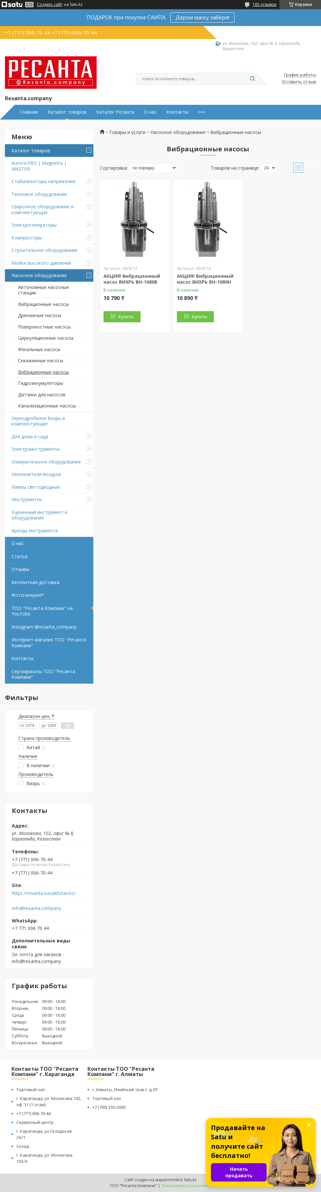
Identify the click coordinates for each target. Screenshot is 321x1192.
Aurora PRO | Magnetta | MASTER (38, 166)
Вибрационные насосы (43, 304)
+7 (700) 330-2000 (108, 1107)
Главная (29, 112)
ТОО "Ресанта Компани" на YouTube (42, 611)
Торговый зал (30, 1089)
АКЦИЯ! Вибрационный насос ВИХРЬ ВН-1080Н (205, 279)
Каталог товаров (67, 112)
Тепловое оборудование (39, 194)
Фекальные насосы (39, 349)
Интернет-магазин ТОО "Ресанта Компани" (48, 642)
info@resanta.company (36, 908)
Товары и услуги (127, 132)
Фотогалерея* (27, 595)
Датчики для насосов (42, 394)
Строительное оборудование (44, 250)
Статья (19, 556)
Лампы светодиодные (35, 487)
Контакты (177, 112)
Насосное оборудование (39, 275)
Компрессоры (26, 238)
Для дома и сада (29, 436)
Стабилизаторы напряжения (43, 181)
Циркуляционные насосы (45, 338)
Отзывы (20, 569)
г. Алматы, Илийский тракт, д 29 (124, 1089)
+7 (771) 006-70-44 (33, 1113)
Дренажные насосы (39, 315)
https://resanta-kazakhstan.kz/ (44, 893)
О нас (150, 112)
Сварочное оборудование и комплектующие (42, 209)
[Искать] (252, 79)
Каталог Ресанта (115, 112)
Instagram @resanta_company (43, 627)
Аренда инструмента (34, 530)
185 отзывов (264, 4)
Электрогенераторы (34, 225)
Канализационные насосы (47, 406)
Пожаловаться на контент (186, 1185)
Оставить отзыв (299, 82)
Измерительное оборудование (46, 462)
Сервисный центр (35, 1122)
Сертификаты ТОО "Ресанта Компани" (43, 674)
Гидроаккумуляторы (40, 383)
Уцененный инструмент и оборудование (39, 515)
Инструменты (26, 499)
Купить (126, 316)
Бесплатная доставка (35, 582)
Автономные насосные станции (43, 290)
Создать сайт (49, 4)
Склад (22, 1146)
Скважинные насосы (40, 360)
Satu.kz (190, 1180)
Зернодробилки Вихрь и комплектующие (38, 421)
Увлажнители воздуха (36, 474)
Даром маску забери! (202, 17)
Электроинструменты (35, 449)
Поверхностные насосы (44, 327)
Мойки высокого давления (41, 263)
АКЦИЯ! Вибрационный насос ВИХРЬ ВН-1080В (132, 279)
